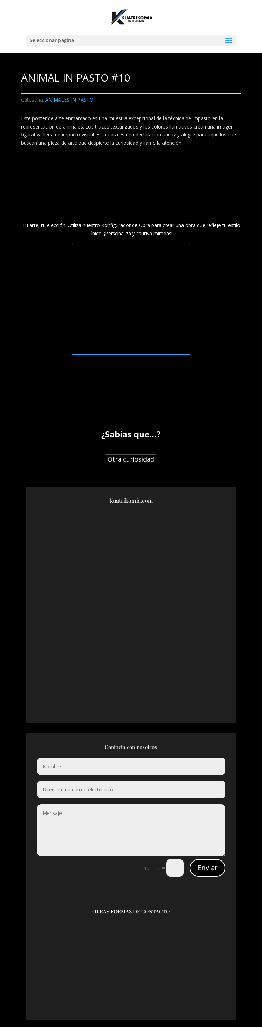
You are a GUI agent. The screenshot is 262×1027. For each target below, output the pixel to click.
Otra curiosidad (130, 459)
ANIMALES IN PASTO (69, 99)
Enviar (207, 867)
